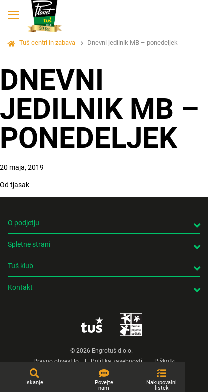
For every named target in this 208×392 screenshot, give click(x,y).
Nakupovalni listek (161, 385)
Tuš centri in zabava (47, 42)
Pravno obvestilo (56, 361)
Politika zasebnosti (116, 361)
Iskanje (34, 382)
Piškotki (165, 361)
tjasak (19, 185)
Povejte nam (104, 385)
